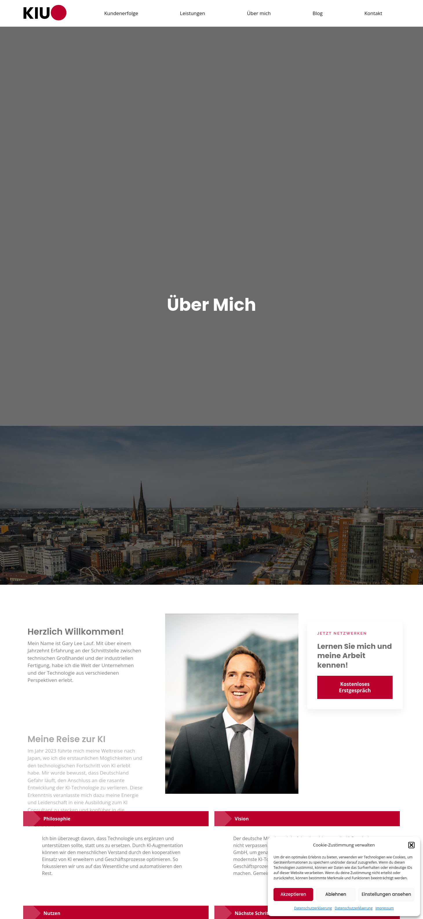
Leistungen (192, 13)
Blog (318, 13)
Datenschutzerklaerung (313, 908)
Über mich (259, 13)
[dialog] (412, 907)
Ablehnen (335, 894)
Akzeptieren (293, 894)
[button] (411, 845)
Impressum (384, 908)
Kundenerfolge (121, 13)
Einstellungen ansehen (386, 894)
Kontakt (373, 13)
